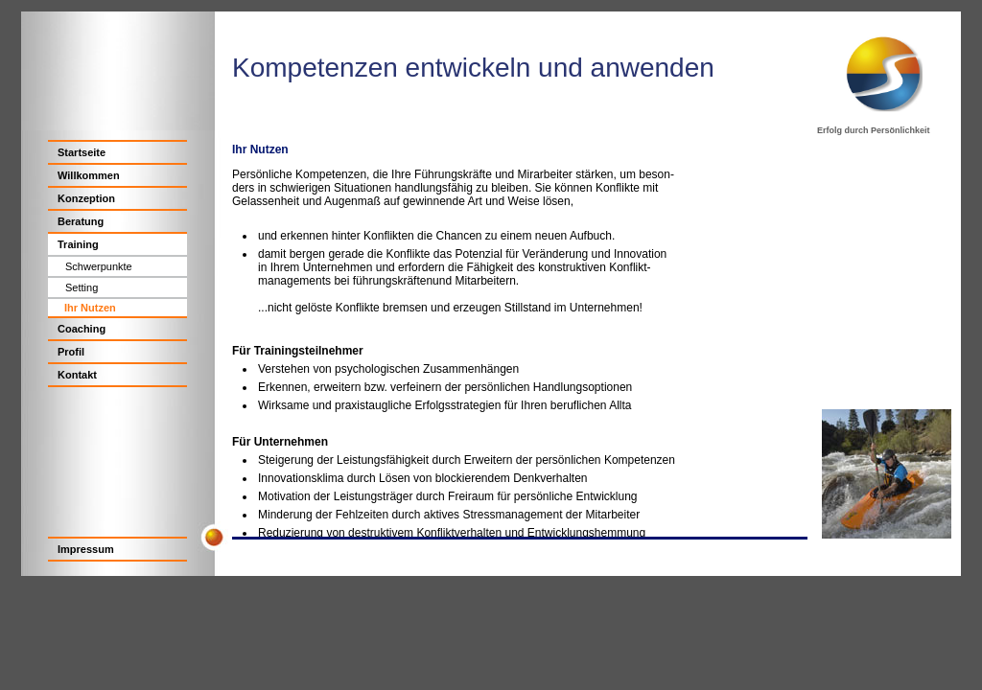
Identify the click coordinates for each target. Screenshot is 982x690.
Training (78, 244)
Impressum (86, 549)
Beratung (81, 221)
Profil (71, 351)
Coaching (81, 328)
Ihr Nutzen (90, 307)
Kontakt (77, 374)
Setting (81, 287)
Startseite (81, 152)
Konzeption (86, 198)
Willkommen (89, 175)
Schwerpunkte (98, 266)
